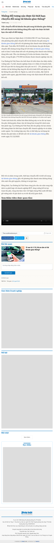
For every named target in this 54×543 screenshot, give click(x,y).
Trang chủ (4, 12)
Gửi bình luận (8, 273)
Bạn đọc (37, 6)
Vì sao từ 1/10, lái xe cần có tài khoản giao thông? (37, 248)
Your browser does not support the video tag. (27, 212)
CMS (24, 541)
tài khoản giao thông (42, 49)
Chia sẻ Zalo (19, 238)
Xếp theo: (3, 281)
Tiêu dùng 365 (46, 6)
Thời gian (9, 281)
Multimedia (16, 6)
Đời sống (23, 6)
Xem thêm (27, 437)
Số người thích (16, 281)
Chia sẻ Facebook (7, 238)
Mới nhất (8, 6)
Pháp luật (30, 6)
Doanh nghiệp (13, 12)
